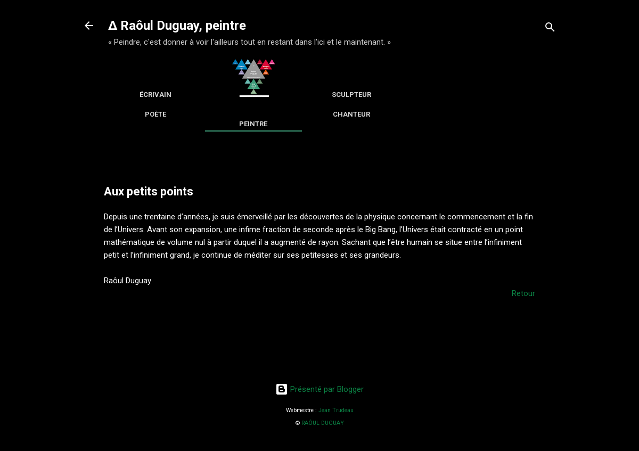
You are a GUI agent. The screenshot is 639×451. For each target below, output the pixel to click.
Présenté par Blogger (319, 389)
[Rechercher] (550, 29)
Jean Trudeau (336, 410)
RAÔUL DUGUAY (322, 423)
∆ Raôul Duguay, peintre (177, 25)
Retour (523, 293)
